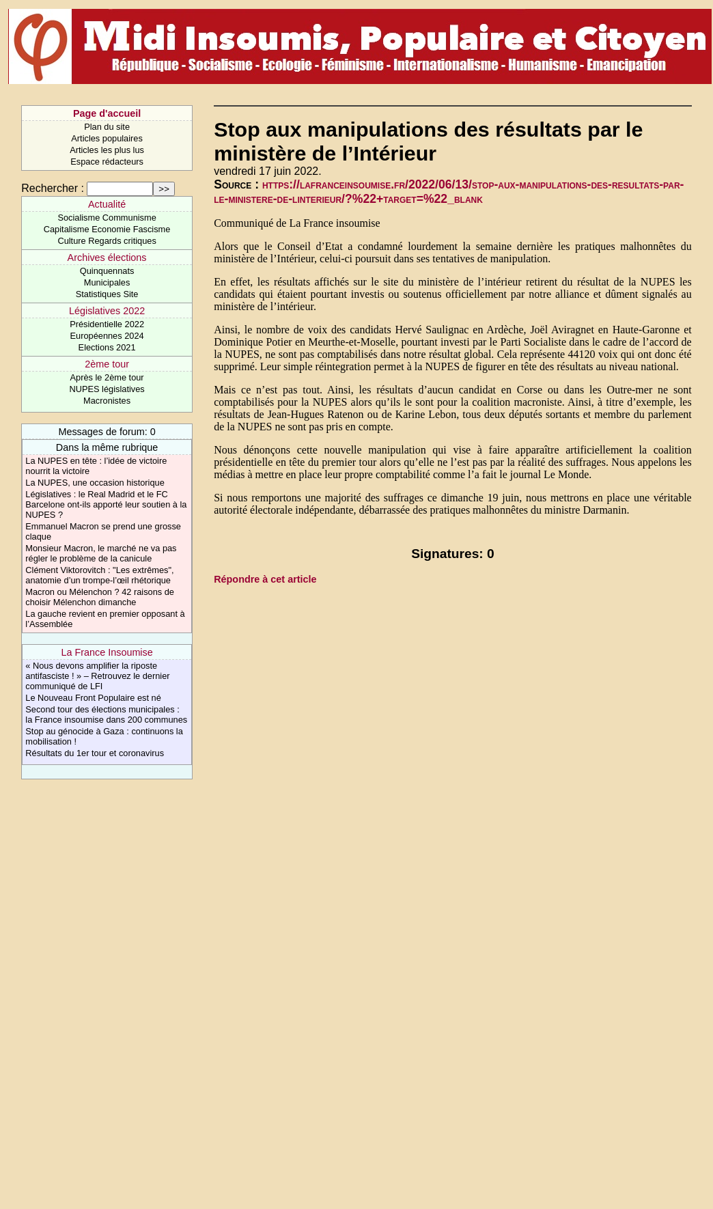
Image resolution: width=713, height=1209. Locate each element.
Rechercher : (52, 188)
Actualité (107, 204)
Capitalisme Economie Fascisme (107, 229)
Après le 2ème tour (107, 377)
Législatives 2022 (107, 310)
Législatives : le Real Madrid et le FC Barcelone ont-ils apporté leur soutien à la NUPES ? (105, 504)
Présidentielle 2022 (107, 324)
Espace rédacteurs (106, 161)
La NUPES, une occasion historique (94, 482)
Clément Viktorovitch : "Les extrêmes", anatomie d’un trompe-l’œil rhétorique (99, 575)
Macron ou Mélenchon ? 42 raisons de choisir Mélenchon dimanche (99, 597)
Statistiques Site (107, 294)
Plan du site (107, 127)
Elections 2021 (107, 347)
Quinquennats (107, 271)
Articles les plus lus (107, 150)
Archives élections (107, 257)
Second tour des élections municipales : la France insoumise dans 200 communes (106, 714)
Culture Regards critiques (106, 241)
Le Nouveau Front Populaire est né (92, 698)
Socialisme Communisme (106, 217)
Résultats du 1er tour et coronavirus (94, 753)
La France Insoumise (106, 652)
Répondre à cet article (265, 579)
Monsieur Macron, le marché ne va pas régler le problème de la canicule (100, 553)
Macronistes (106, 400)
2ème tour (107, 364)
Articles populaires (107, 138)
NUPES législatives (106, 389)
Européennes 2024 (107, 336)
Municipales (107, 282)
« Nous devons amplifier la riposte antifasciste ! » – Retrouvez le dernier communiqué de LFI (97, 676)
